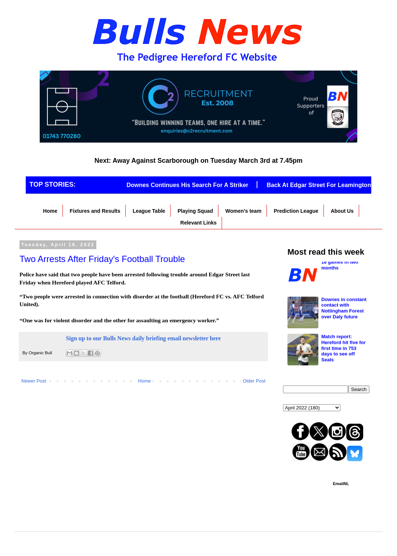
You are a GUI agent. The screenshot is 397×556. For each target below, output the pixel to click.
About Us (342, 211)
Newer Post (33, 381)
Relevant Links (198, 223)
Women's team (243, 211)
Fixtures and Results (95, 211)
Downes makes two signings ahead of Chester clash (343, 272)
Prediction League (296, 211)
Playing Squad (195, 211)
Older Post (254, 381)
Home (50, 211)
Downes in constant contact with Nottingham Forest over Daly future (343, 349)
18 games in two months (339, 306)
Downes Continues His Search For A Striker (190, 185)
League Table (149, 211)
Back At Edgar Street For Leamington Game (331, 185)
